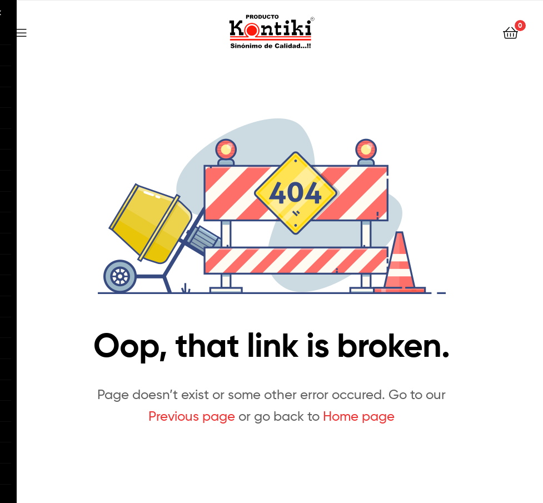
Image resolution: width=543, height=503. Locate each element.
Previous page (191, 416)
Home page (359, 416)
